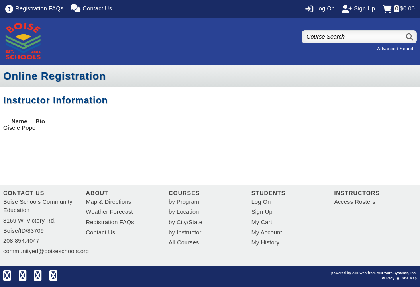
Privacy (388, 278)
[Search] (410, 36)
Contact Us (101, 232)
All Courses (184, 242)
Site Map (409, 278)
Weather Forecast (109, 212)
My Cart (261, 222)
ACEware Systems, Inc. (397, 273)
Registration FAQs (110, 222)
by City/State (185, 222)
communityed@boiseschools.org (46, 251)
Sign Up (262, 212)
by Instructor (185, 232)
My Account (266, 232)
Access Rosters (354, 202)
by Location (184, 212)
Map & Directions (108, 202)
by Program (184, 202)
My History (265, 242)
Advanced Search (396, 48)
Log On (261, 202)
